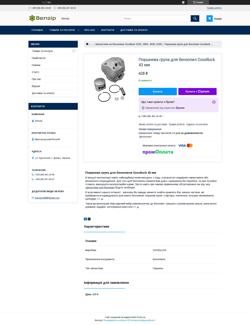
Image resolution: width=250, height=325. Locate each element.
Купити (157, 91)
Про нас (89, 30)
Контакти (107, 30)
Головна (37, 30)
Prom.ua (141, 317)
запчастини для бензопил (100, 187)
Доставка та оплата (134, 30)
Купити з (197, 91)
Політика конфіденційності (142, 320)
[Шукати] (195, 18)
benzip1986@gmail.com (47, 198)
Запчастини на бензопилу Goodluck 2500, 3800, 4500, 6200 (128, 44)
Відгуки (36, 86)
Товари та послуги (62, 30)
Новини (36, 65)
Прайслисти (38, 58)
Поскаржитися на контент (115, 320)
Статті (35, 72)
